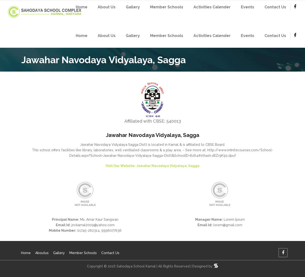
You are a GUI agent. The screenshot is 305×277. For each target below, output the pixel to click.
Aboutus (42, 253)
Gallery (59, 253)
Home (26, 253)
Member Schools (83, 253)
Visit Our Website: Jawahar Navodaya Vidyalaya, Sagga (152, 166)
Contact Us (110, 253)
